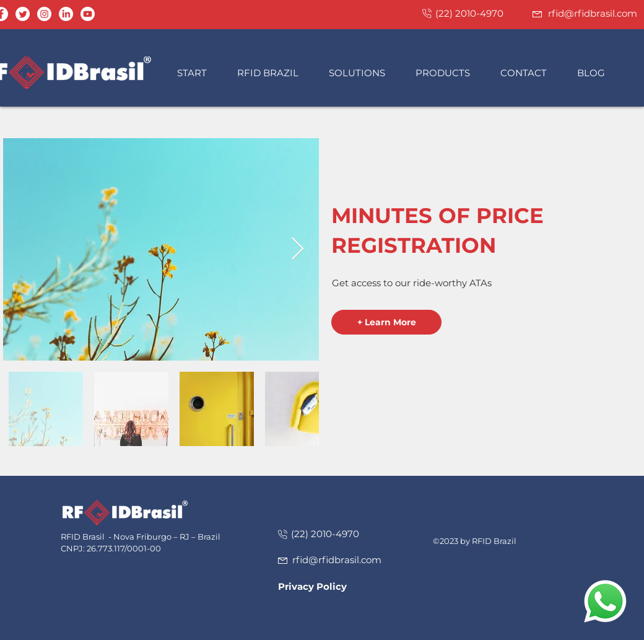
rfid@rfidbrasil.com (592, 13)
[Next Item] (297, 249)
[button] (274, 73)
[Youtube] (87, 14)
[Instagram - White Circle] (44, 14)
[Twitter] (22, 14)
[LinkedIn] (66, 14)
